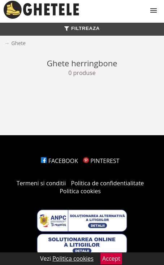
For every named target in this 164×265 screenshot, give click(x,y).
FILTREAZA (82, 28)
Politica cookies (80, 191)
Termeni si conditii (41, 183)
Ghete (18, 43)
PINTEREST (101, 161)
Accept (111, 258)
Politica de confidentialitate (107, 183)
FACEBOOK (59, 161)
